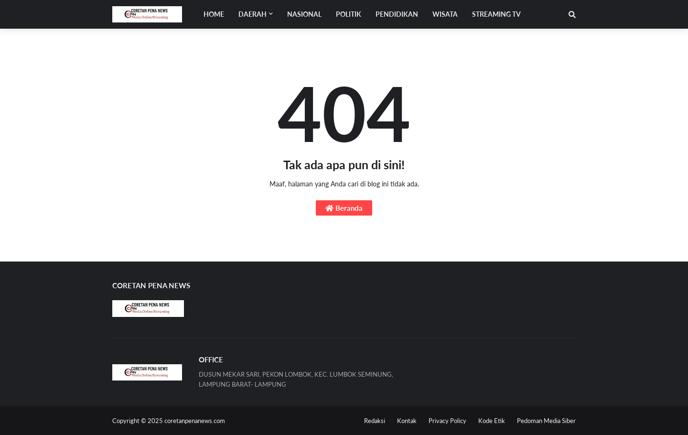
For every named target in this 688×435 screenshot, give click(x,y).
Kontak (407, 420)
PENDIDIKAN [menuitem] (397, 14)
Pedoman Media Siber (546, 420)
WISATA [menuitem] (445, 14)
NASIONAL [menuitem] (304, 14)
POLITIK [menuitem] (348, 14)
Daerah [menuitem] (252, 14)
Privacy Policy (447, 420)
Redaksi (374, 420)
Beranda (344, 208)
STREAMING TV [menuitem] (496, 14)
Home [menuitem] (214, 14)
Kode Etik (491, 420)
